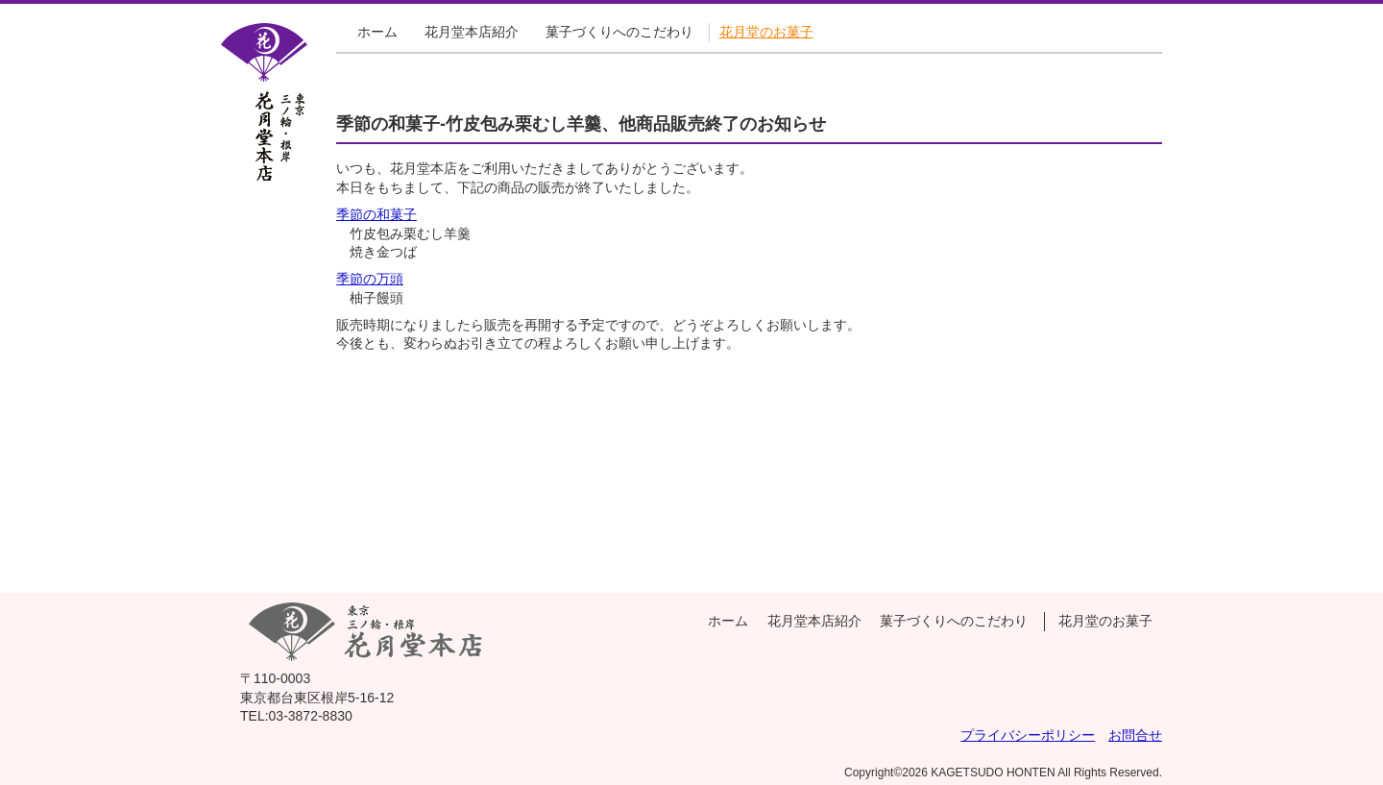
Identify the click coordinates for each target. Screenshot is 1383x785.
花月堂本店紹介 (472, 31)
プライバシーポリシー (1027, 735)
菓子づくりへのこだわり (619, 31)
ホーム (377, 31)
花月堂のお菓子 (766, 31)
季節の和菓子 (376, 214)
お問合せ (1135, 735)
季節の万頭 (369, 278)
